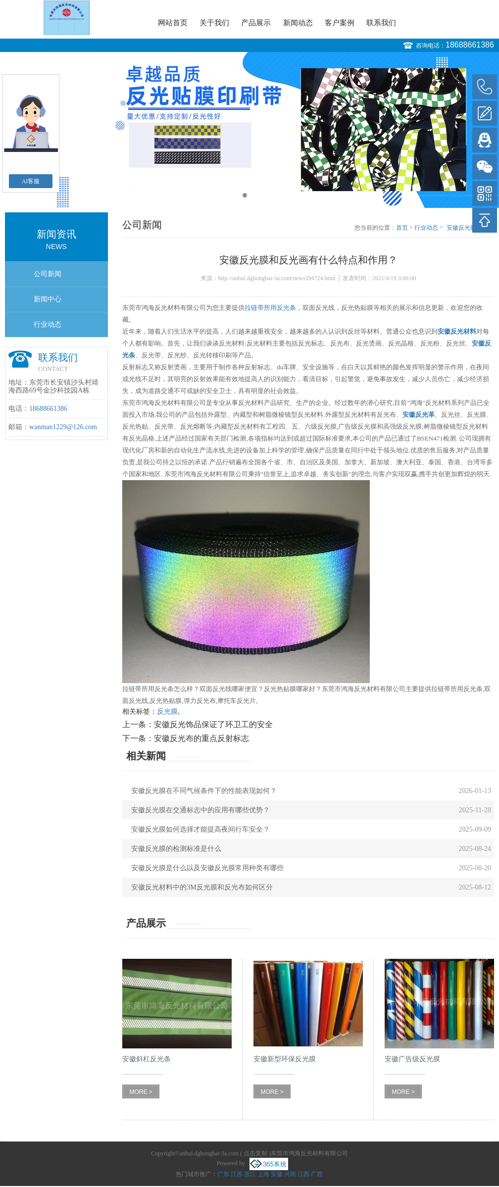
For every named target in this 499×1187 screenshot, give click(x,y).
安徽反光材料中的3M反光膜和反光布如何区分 (201, 887)
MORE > (141, 1091)
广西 (317, 1174)
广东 (223, 1174)
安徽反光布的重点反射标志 (201, 738)
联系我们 (381, 23)
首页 (402, 227)
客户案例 (339, 23)
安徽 (277, 1174)
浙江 (250, 1174)
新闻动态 (298, 23)
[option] (249, 130)
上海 (263, 1174)
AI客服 (31, 181)
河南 (290, 1174)
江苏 (237, 1174)
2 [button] (254, 195)
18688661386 (470, 45)
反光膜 (167, 711)
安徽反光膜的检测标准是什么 (176, 848)
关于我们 (214, 23)
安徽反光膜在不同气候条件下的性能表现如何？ (204, 790)
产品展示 (256, 23)
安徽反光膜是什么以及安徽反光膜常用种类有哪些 (207, 868)
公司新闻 (47, 274)
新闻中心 (47, 299)
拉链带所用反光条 (270, 307)
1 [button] (245, 195)
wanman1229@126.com (63, 427)
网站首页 (173, 23)
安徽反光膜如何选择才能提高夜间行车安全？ (200, 829)
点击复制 (255, 1153)
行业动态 (47, 324)
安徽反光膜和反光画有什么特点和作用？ (470, 228)
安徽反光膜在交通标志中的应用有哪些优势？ (200, 810)
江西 (303, 1174)
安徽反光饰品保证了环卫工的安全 (213, 724)
